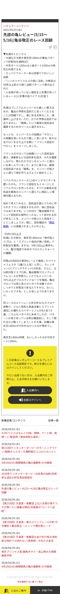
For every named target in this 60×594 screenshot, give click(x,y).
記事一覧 (53, 420)
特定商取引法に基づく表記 (30, 581)
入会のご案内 (15, 591)
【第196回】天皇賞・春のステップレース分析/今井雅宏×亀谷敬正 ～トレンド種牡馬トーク (29, 524)
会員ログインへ (30, 400)
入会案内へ (30, 390)
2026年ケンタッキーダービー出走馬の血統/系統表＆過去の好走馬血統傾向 (29, 475)
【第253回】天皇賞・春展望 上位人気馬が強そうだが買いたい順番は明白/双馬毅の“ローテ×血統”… (29, 507)
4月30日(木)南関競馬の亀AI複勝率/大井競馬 (26, 462)
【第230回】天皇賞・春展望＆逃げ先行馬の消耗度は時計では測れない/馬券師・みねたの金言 (29, 538)
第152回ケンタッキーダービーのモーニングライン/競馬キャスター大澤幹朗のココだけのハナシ (29, 449)
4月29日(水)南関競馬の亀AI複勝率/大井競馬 (26, 566)
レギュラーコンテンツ (16, 26)
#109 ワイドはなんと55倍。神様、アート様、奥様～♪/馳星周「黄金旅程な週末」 (29, 435)
